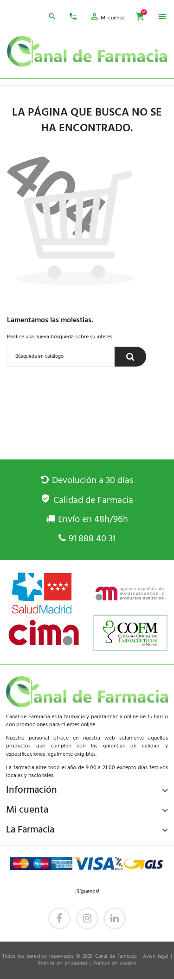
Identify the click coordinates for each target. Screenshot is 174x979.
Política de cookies (114, 964)
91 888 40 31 (87, 539)
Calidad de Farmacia (87, 500)
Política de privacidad (62, 964)
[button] (107, 18)
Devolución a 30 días (87, 480)
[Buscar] (61, 357)
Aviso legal (155, 957)
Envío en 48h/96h (87, 519)
